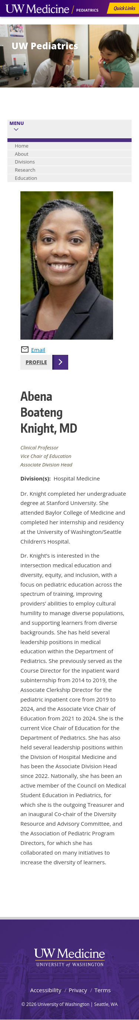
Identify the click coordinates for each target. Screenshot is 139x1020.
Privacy (78, 990)
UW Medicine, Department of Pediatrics (52, 23)
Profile (36, 362)
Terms (103, 990)
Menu (17, 123)
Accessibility (45, 990)
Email (38, 349)
